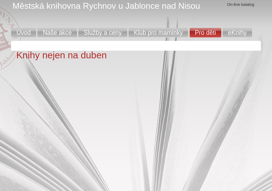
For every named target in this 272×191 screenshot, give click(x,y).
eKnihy (237, 32)
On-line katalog (240, 4)
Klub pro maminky (158, 32)
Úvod (23, 32)
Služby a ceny (103, 32)
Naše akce (57, 32)
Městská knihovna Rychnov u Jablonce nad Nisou (106, 6)
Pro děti (205, 32)
